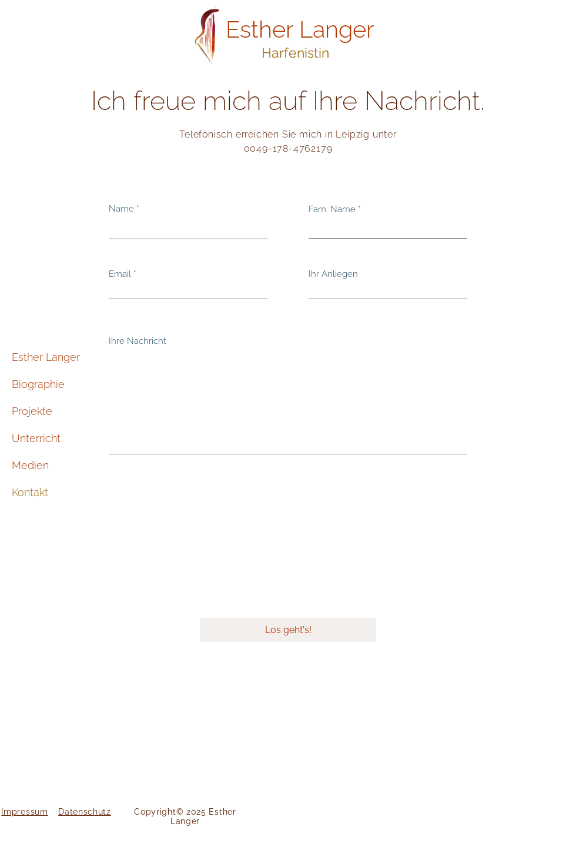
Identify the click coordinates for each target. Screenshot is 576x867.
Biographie (38, 384)
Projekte (32, 411)
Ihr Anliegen (333, 274)
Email (120, 274)
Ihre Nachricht (137, 341)
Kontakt (30, 492)
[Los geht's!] (288, 630)
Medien (30, 465)
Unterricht (36, 438)
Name (121, 209)
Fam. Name (332, 209)
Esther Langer (46, 357)
